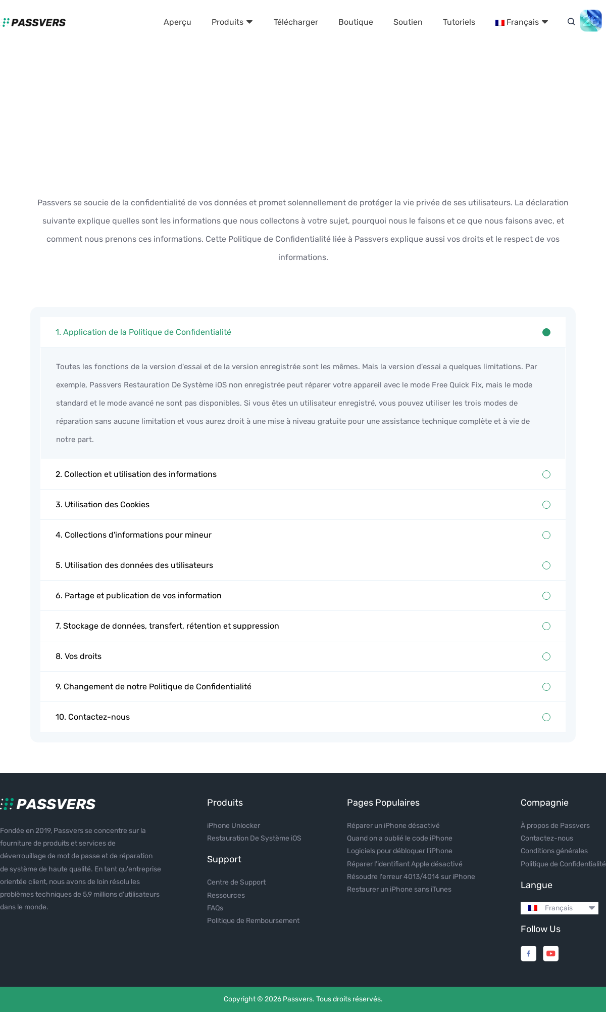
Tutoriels (459, 22)
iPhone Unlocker (233, 825)
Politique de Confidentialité (563, 864)
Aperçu (177, 22)
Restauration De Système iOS (254, 838)
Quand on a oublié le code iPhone (399, 838)
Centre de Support (236, 882)
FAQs (215, 908)
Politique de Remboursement (253, 920)
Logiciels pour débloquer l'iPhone (399, 851)
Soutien (408, 22)
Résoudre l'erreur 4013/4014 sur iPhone (411, 876)
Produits (233, 22)
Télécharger (296, 22)
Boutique (355, 22)
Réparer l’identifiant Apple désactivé (405, 864)
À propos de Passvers (555, 825)
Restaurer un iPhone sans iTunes (399, 889)
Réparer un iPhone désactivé (393, 825)
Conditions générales (554, 851)
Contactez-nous (547, 838)
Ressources (226, 895)
